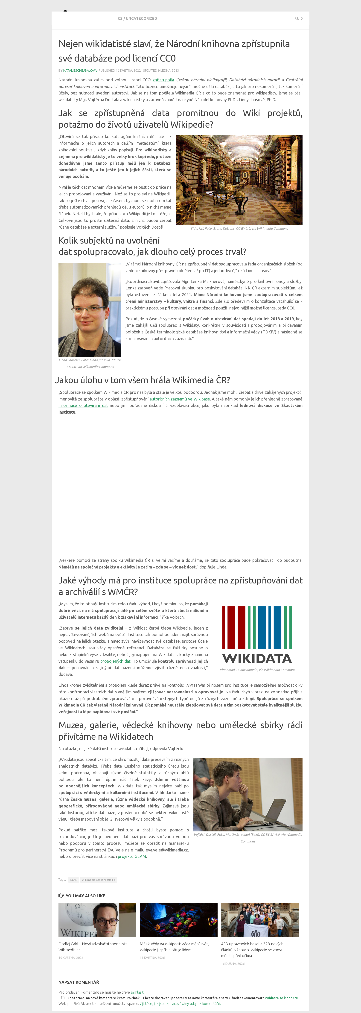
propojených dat (115, 677)
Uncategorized (82, 39)
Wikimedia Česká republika (99, 896)
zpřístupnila (163, 96)
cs (60, 39)
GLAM (74, 896)
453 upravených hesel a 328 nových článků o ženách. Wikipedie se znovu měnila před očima (252, 966)
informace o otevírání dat (83, 422)
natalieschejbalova (80, 87)
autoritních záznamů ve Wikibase (180, 415)
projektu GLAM (132, 873)
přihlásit (137, 1009)
